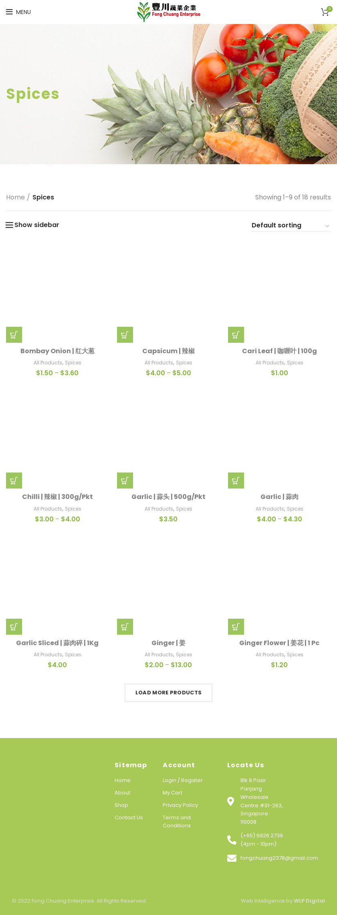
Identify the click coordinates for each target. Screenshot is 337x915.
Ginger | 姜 (168, 643)
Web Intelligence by (283, 901)
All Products (48, 362)
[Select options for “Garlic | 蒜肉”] (236, 481)
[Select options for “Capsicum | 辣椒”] (125, 335)
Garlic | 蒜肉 (279, 496)
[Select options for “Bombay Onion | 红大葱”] (14, 335)
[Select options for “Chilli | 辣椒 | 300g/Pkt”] (14, 481)
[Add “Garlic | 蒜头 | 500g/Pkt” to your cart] (125, 481)
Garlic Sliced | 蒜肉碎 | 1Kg (57, 643)
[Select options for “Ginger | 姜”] (125, 627)
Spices (73, 362)
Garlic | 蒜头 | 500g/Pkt (168, 496)
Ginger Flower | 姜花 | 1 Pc (279, 643)
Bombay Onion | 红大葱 (57, 351)
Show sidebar (36, 225)
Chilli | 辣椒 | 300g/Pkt (57, 496)
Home (15, 197)
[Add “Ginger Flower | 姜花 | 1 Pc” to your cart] (236, 627)
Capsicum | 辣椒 (168, 351)
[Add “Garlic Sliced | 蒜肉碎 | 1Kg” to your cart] (14, 627)
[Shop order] (291, 226)
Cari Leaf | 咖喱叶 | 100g (279, 351)
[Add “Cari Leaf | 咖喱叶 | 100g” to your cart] (236, 335)
